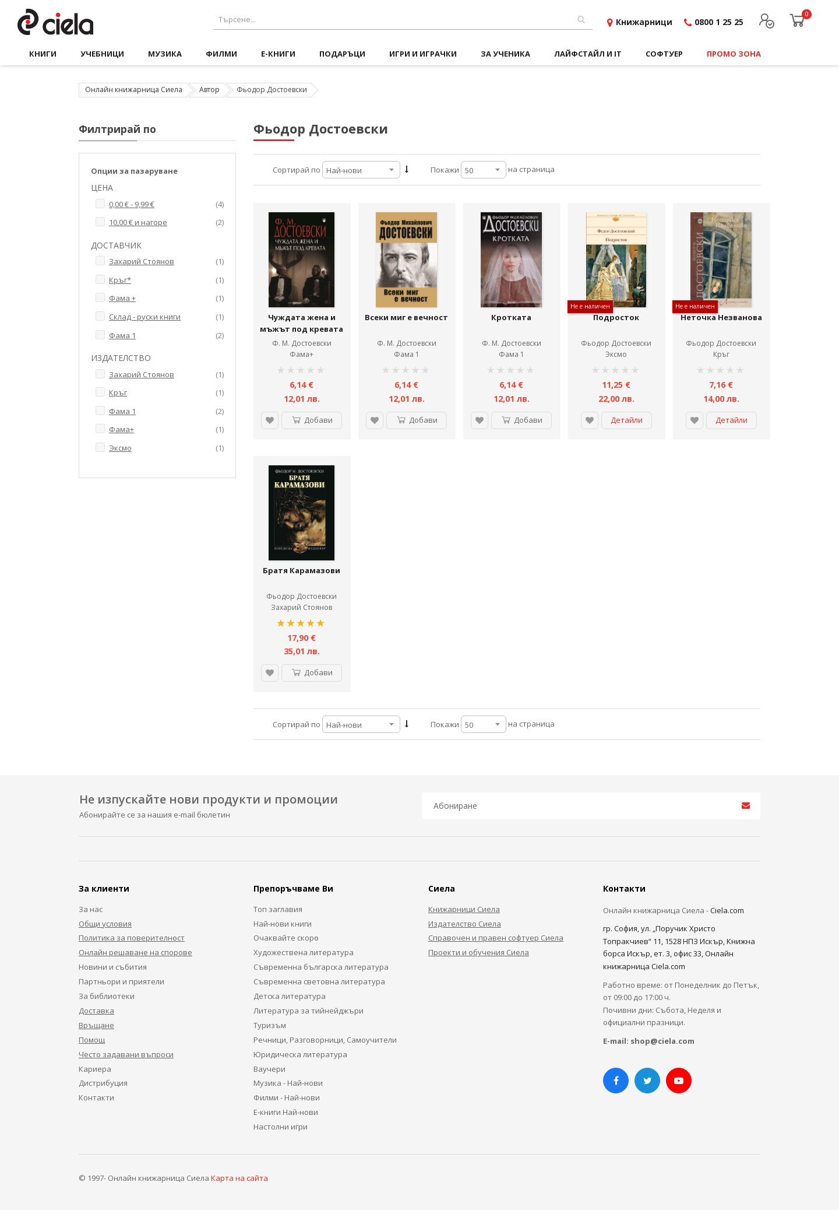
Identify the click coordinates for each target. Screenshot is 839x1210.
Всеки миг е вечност (406, 317)
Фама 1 (407, 354)
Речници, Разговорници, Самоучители (325, 1039)
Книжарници (644, 21)
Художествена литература (303, 952)
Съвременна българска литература (321, 967)
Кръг (721, 354)
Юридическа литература (300, 1054)
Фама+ (301, 354)
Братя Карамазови (301, 570)
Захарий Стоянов (301, 607)
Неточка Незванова (721, 317)
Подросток (616, 317)
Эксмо (616, 354)
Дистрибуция (103, 1083)
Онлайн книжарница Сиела (133, 89)
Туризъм (269, 1025)
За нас (91, 909)
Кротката (511, 317)
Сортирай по (296, 169)
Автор (209, 89)
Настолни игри (280, 1126)
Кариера (95, 1069)
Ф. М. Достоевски (302, 343)
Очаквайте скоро (286, 937)
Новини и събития (113, 967)
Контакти (96, 1097)
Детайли (627, 420)
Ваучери (269, 1069)
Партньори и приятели (121, 981)
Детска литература (289, 996)
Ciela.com (727, 910)
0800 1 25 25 (719, 21)
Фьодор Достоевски (616, 343)
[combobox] (403, 19)
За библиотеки (107, 996)
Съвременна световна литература (319, 981)
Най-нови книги (282, 923)
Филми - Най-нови (286, 1097)
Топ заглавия (277, 909)
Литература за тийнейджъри (308, 1010)
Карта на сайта (239, 1178)
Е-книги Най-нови (285, 1112)
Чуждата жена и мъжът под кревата (301, 323)
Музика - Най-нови (288, 1083)
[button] (270, 420)
